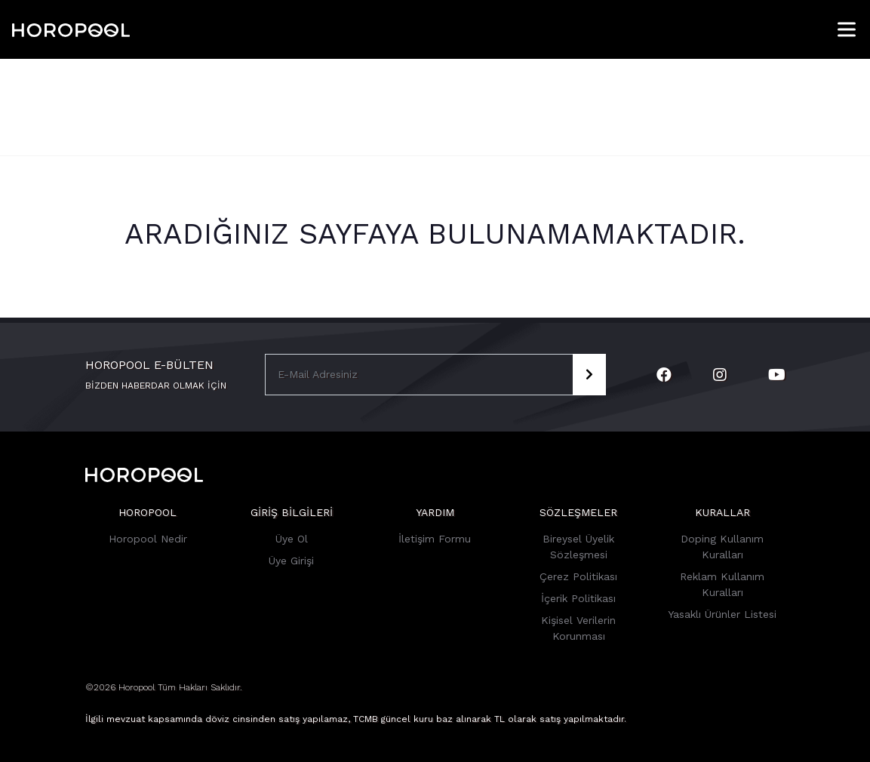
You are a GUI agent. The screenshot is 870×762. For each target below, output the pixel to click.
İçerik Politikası (578, 598)
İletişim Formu (434, 539)
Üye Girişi (291, 561)
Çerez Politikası (578, 576)
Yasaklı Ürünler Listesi (722, 614)
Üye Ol (291, 539)
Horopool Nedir (148, 539)
